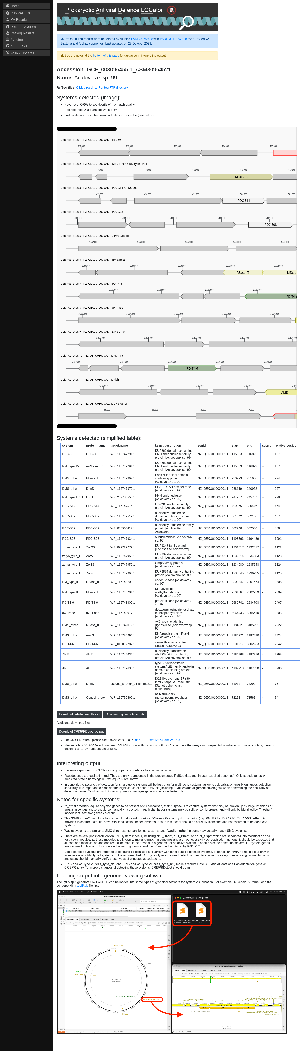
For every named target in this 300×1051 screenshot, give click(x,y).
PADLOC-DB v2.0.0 (173, 38)
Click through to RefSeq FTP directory (102, 87)
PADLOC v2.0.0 (142, 38)
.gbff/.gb (82, 885)
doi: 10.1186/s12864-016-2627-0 (157, 740)
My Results (16, 19)
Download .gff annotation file (125, 714)
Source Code (18, 46)
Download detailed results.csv (79, 714)
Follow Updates (20, 53)
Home (13, 6)
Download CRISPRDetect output (81, 731)
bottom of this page (106, 55)
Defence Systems (21, 27)
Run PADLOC (19, 13)
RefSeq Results (20, 33)
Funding (14, 39)
